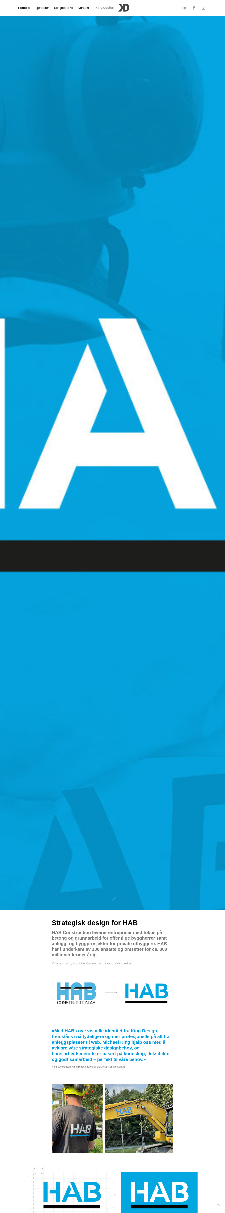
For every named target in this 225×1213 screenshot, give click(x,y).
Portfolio (24, 8)
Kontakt (83, 8)
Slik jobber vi (63, 8)
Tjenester (42, 8)
